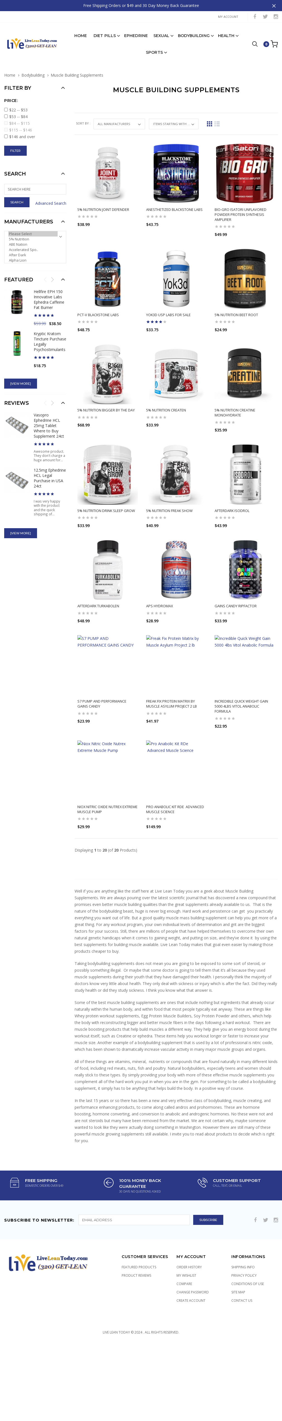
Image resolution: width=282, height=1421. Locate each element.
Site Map (238, 1332)
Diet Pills (105, 32)
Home (80, 32)
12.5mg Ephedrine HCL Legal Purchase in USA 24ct (50, 475)
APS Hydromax (159, 624)
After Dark (33, 251)
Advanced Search (50, 200)
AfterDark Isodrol (232, 518)
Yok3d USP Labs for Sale (168, 311)
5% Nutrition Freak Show (169, 518)
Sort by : (83, 120)
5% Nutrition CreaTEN (166, 407)
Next (52, 276)
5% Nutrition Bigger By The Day (106, 407)
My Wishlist (186, 1315)
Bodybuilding (194, 32)
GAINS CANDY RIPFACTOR (236, 624)
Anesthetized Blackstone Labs (174, 206)
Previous (45, 276)
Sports (154, 49)
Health (226, 32)
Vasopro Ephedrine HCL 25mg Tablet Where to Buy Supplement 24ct (49, 422)
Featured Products (139, 1307)
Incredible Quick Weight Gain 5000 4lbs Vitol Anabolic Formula (241, 736)
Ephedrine (136, 32)
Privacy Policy (244, 1315)
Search (15, 170)
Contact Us (241, 1341)
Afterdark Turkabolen (98, 624)
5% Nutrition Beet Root (236, 311)
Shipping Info (243, 1307)
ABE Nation (33, 241)
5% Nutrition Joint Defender (103, 206)
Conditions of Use (247, 1324)
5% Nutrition (33, 235)
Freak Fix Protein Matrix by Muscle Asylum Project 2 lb (171, 733)
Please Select (33, 230)
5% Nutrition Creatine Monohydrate (235, 409)
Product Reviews (136, 1315)
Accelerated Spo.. (33, 246)
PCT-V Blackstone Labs (98, 311)
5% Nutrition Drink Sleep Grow (106, 518)
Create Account (190, 1341)
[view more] (20, 380)
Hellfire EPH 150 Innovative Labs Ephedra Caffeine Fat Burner (49, 296)
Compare (184, 1324)
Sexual (161, 32)
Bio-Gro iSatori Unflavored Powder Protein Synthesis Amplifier (240, 211)
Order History (189, 1307)
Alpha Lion (33, 257)
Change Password (192, 1332)
